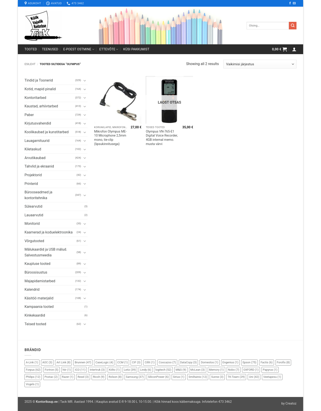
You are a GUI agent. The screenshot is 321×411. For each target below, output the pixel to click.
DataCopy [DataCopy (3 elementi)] (188, 362)
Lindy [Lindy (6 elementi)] (145, 369)
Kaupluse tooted (37, 264)
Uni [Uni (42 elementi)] (254, 376)
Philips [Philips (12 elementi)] (33, 376)
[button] (279, 49)
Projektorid (33, 175)
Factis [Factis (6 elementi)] (267, 362)
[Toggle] (85, 80)
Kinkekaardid (35, 315)
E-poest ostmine (79, 49)
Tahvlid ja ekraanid (39, 166)
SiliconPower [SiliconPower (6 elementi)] (158, 376)
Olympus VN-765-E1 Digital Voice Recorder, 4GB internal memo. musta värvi (162, 138)
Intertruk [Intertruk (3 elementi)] (97, 369)
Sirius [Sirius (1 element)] (178, 376)
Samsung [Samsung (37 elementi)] (135, 376)
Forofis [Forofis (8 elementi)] (283, 362)
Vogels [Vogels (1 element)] (32, 384)
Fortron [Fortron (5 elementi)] (51, 369)
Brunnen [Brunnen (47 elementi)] (83, 362)
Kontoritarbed (35, 98)
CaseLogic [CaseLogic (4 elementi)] (104, 362)
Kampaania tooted (39, 307)
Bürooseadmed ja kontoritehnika (38, 195)
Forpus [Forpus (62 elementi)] (33, 369)
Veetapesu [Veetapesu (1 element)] (272, 376)
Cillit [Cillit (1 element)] (149, 362)
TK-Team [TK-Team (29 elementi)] (236, 376)
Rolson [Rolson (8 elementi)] (115, 376)
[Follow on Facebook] (290, 3)
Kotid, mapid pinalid (40, 89)
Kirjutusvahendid (38, 123)
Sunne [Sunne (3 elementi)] (217, 376)
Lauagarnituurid (37, 141)
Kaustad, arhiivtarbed (41, 106)
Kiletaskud (33, 149)
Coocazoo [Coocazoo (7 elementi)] (167, 362)
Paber (29, 115)
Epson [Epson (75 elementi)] (249, 362)
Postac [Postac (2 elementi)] (51, 376)
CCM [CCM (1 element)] (122, 362)
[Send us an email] (294, 3)
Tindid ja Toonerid (39, 80)
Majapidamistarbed (40, 281)
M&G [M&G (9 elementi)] (181, 369)
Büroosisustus (36, 272)
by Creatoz (288, 403)
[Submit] (292, 25)
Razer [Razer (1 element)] (67, 376)
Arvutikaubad (35, 158)
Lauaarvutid (34, 215)
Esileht (30, 64)
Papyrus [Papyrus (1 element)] (270, 369)
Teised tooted (35, 324)
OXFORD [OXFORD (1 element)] (251, 369)
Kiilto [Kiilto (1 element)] (114, 369)
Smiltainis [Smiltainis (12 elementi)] (198, 376)
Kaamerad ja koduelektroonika (49, 232)
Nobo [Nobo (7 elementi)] (233, 369)
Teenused (50, 49)
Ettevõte (108, 49)
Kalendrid (32, 289)
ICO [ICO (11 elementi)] (80, 369)
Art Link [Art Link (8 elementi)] (63, 362)
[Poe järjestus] (259, 64)
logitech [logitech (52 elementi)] (163, 369)
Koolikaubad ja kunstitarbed (47, 132)
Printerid (31, 184)
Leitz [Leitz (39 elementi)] (130, 369)
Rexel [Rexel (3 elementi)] (83, 376)
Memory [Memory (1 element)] (216, 369)
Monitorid (32, 223)
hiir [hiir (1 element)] (67, 369)
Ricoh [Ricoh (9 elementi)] (98, 376)
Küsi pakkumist (136, 49)
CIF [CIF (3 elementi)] (136, 362)
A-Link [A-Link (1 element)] (32, 362)
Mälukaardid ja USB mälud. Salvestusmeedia (46, 252)
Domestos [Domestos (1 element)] (209, 362)
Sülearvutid (33, 206)
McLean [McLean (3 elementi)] (197, 369)
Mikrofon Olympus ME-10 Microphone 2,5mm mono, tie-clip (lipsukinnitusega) (110, 138)
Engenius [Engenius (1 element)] (230, 362)
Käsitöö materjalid (39, 298)
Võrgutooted (34, 241)
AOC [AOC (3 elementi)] (47, 362)
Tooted (31, 49)
